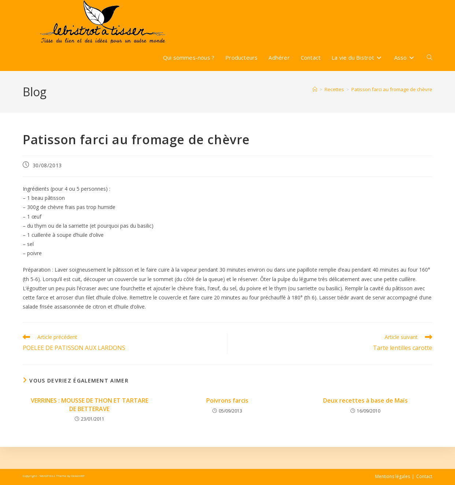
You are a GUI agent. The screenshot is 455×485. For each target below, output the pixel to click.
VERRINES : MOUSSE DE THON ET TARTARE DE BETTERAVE (89, 404)
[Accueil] (314, 89)
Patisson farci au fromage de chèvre (391, 89)
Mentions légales (392, 476)
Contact (424, 476)
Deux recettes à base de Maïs (365, 400)
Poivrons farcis (227, 400)
